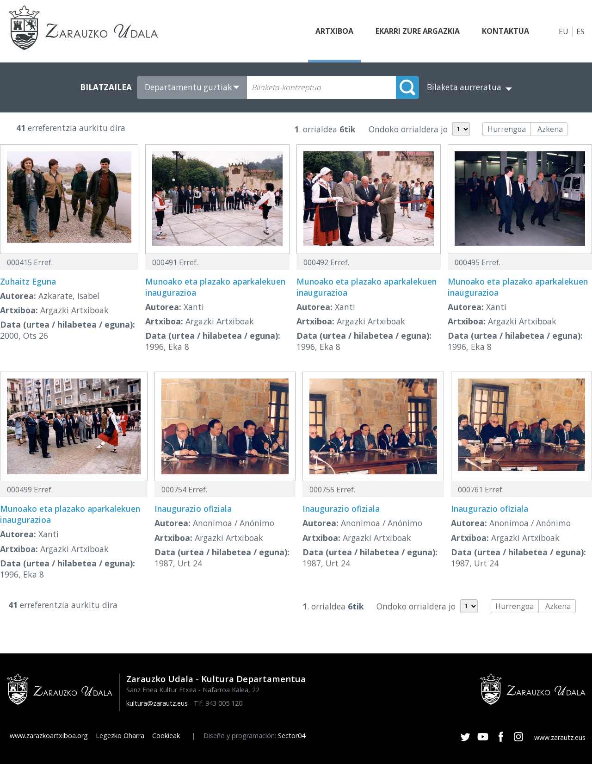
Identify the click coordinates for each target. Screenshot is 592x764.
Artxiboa (334, 31)
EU (563, 31)
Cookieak (166, 735)
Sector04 (291, 735)
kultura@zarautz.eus (157, 703)
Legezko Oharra (120, 735)
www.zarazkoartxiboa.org (49, 735)
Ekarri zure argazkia (418, 31)
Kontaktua (505, 31)
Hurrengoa (506, 129)
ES (580, 31)
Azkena (550, 129)
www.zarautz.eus (560, 737)
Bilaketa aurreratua (464, 87)
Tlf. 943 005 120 (218, 703)
